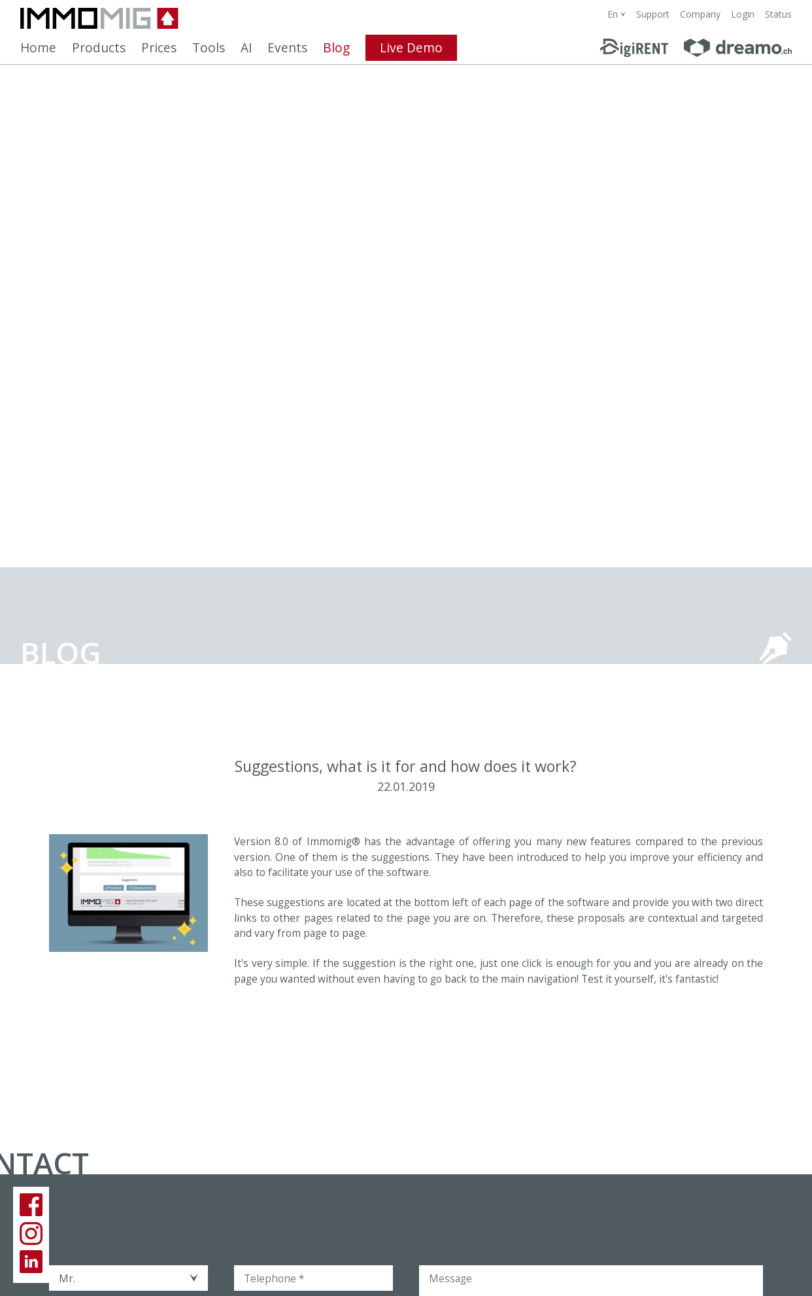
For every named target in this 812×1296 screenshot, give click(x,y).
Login (742, 14)
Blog (336, 47)
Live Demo (411, 47)
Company (700, 14)
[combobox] (616, 14)
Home (38, 47)
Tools (208, 47)
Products (99, 47)
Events (287, 47)
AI (246, 47)
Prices (159, 47)
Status (778, 14)
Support (652, 14)
